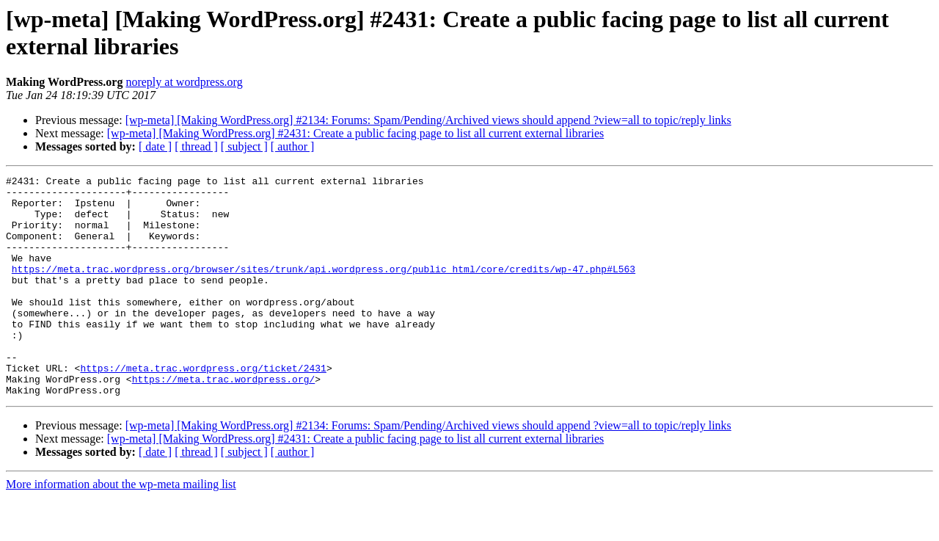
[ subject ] (244, 146)
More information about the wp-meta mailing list (121, 528)
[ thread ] (196, 146)
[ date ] (155, 146)
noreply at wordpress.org (183, 82)
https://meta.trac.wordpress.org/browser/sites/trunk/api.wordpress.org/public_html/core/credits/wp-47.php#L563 (323, 288)
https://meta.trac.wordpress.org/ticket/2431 (203, 407)
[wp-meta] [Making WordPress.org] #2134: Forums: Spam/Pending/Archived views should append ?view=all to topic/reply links (428, 120)
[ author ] (293, 146)
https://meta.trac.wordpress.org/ (223, 420)
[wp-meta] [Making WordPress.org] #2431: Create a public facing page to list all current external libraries (355, 133)
